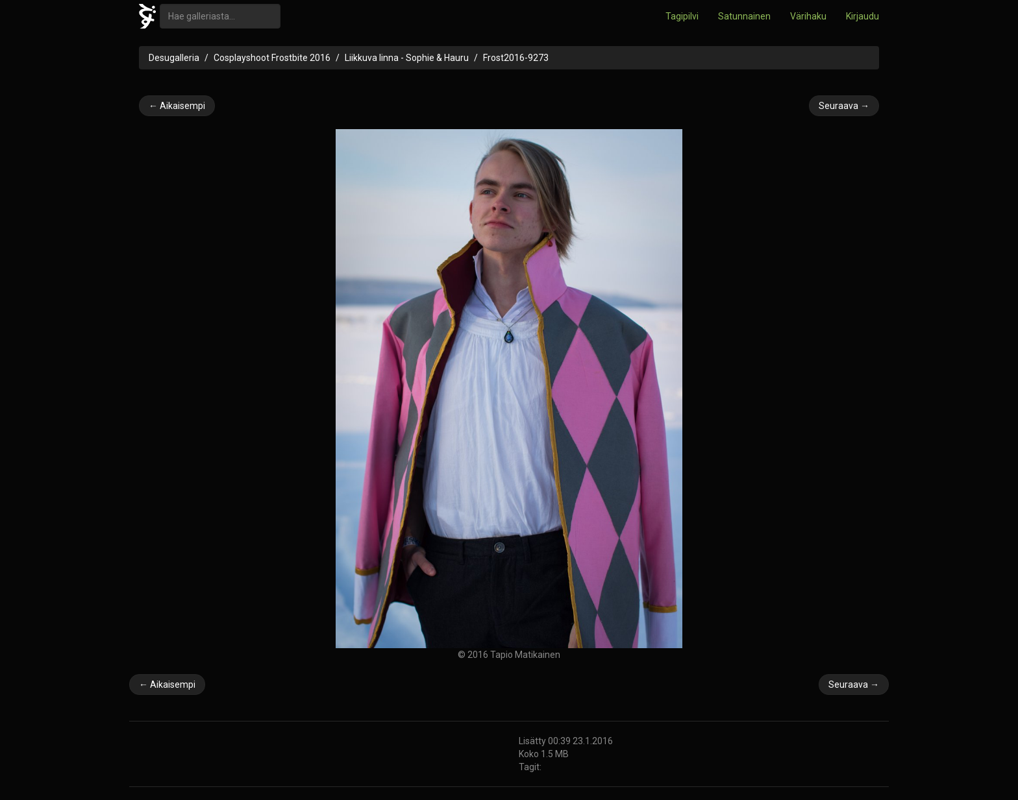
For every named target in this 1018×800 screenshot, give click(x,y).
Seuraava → (844, 106)
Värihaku (808, 16)
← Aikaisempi (177, 106)
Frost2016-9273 (516, 58)
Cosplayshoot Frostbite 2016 (272, 58)
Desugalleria (174, 58)
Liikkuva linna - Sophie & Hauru (407, 58)
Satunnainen (744, 16)
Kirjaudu (862, 16)
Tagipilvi (682, 16)
